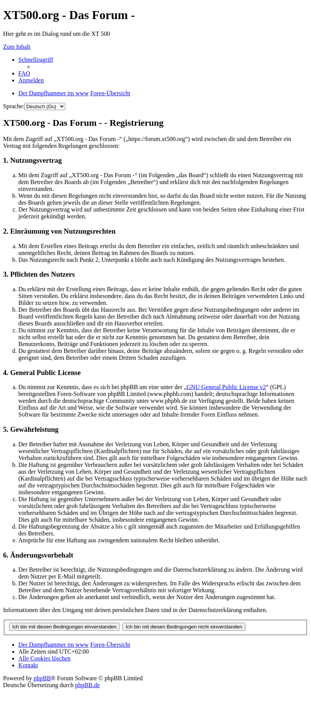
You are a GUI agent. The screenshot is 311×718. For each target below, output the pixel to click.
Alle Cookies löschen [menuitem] (44, 658)
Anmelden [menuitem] (31, 80)
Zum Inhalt (17, 46)
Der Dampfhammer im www (53, 644)
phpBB (42, 678)
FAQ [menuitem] (24, 73)
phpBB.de (87, 685)
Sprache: (13, 106)
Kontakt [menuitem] (28, 665)
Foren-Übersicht (110, 644)
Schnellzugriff (35, 59)
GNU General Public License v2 (226, 387)
